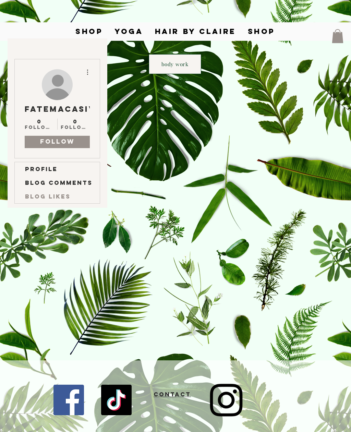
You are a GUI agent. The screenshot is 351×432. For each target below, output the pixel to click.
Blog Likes (48, 196)
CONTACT (172, 394)
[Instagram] (226, 400)
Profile (41, 169)
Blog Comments (59, 183)
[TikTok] (116, 400)
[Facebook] (68, 400)
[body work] (175, 64)
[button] (337, 36)
